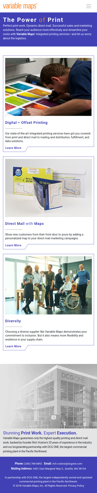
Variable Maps (30, 485)
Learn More (13, 148)
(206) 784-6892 (33, 463)
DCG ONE (32, 477)
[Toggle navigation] (88, 6)
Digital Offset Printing (26, 122)
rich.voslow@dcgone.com (67, 463)
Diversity (13, 321)
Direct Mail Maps (24, 223)
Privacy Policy (76, 485)
